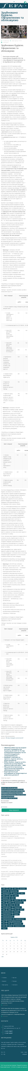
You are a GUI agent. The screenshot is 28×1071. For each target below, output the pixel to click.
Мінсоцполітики (18, 902)
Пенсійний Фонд (6, 912)
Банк (15, 888)
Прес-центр (15, 40)
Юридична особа (19, 926)
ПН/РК (21, 909)
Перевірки (16, 912)
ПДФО (9, 909)
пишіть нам (16, 1046)
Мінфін (4, 905)
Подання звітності (7, 914)
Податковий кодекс (20, 919)
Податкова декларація (8, 916)
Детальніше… (4, 807)
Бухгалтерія (22, 888)
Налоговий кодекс (7, 907)
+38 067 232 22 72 (13, 798)
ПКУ (15, 909)
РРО (4, 921)
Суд (3, 923)
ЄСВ (10, 888)
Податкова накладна (7, 919)
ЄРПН (4, 888)
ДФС (10, 895)
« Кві (2, 956)
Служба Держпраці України (14, 921)
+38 (8, 1031)
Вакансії (4, 981)
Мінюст (11, 905)
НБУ (17, 905)
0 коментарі (6, 40)
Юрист (4, 928)
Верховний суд (6, 893)
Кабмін (9, 902)
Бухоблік (5, 891)
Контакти (14, 984)
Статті (20, 40)
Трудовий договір (17, 923)
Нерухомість (17, 907)
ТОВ (9, 923)
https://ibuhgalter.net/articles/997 (14, 738)
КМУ (4, 902)
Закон (12, 898)
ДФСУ (15, 895)
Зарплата (16, 900)
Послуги (14, 981)
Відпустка (15, 893)
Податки (16, 914)
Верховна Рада (13, 891)
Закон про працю (7, 900)
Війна (22, 893)
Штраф (10, 926)
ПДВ (4, 909)
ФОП (4, 926)
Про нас (14, 977)
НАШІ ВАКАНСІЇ (14, 810)
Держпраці (5, 898)
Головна (4, 977)
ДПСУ (4, 895)
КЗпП (23, 900)
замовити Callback (6, 1046)
